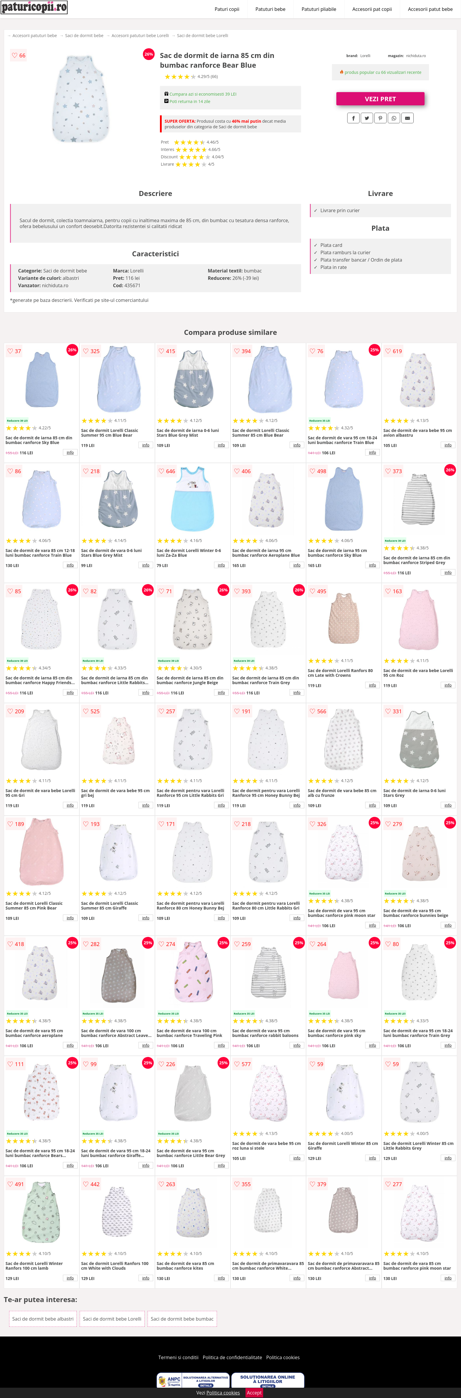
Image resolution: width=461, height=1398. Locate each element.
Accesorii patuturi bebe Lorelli (140, 35)
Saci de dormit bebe (84, 35)
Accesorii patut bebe (430, 9)
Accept (254, 1392)
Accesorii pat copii (372, 9)
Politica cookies (283, 1357)
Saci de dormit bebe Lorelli (202, 35)
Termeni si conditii (178, 1357)
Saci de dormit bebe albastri (43, 1319)
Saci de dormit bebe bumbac (182, 1319)
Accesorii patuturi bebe (35, 35)
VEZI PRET (380, 98)
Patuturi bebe (270, 9)
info (70, 452)
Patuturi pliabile (319, 9)
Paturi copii (227, 9)
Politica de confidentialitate (232, 1357)
